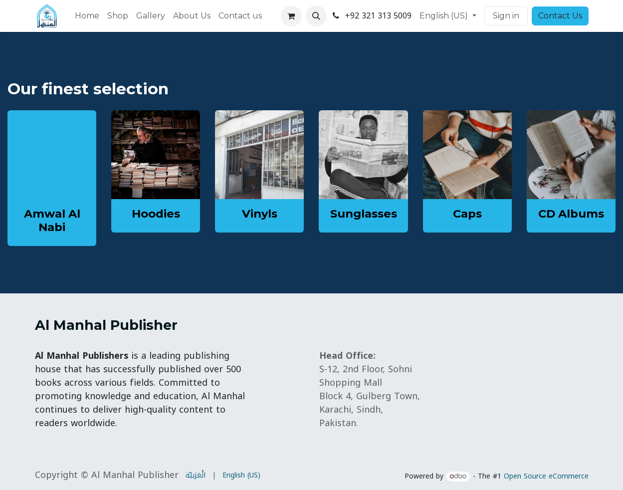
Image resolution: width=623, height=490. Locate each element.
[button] (316, 15)
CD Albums (571, 214)
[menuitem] (87, 16)
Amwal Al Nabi (52, 220)
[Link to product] (155, 154)
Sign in (506, 15)
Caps (467, 214)
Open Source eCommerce (546, 476)
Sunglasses (363, 214)
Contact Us (560, 15)
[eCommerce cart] (291, 15)
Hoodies (156, 214)
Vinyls (259, 214)
